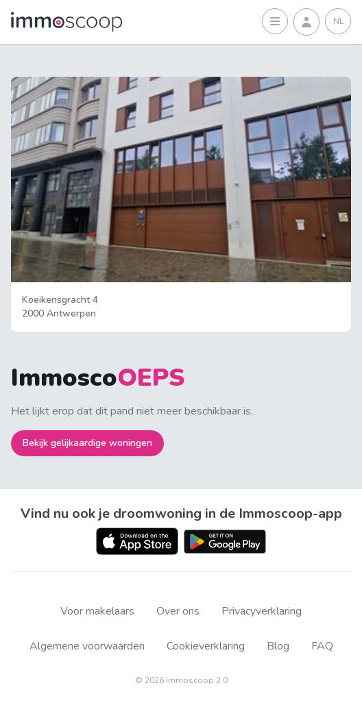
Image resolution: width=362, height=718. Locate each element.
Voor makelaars (97, 611)
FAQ (322, 646)
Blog (278, 646)
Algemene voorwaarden (87, 646)
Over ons (178, 611)
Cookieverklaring (206, 646)
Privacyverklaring (261, 611)
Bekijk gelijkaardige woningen (87, 442)
